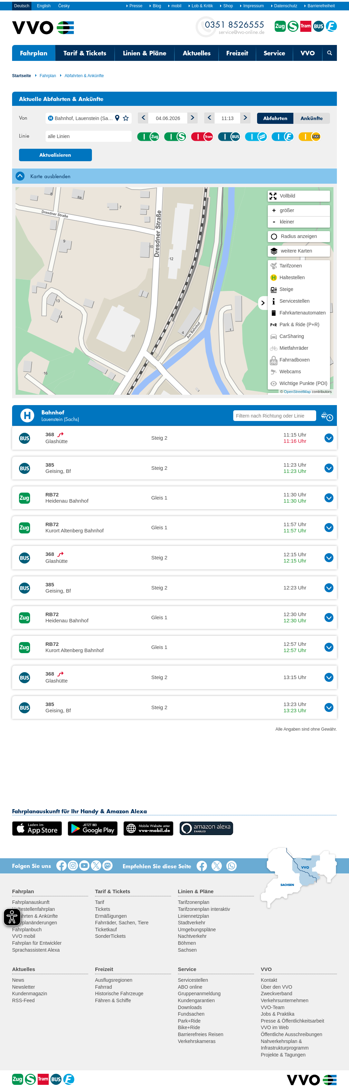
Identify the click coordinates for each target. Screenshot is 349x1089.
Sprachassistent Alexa (36, 950)
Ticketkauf (106, 929)
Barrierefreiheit (319, 5)
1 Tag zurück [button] (141, 116)
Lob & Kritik (200, 5)
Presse (134, 5)
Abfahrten (275, 118)
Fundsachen (191, 1014)
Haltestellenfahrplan (33, 909)
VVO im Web (275, 1027)
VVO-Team (272, 1007)
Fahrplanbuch (27, 929)
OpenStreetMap (297, 392)
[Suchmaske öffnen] (329, 53)
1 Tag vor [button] (191, 116)
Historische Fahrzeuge (119, 993)
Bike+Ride (189, 1027)
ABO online (190, 987)
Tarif (99, 902)
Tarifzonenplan (193, 902)
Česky (63, 5)
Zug (148, 136)
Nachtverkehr (192, 936)
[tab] (174, 176)
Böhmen (187, 943)
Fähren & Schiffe (113, 1000)
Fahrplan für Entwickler (37, 943)
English (43, 5)
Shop (226, 5)
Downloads (190, 1007)
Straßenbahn (202, 136)
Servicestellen (193, 980)
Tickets (102, 909)
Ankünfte (312, 118)
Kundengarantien (196, 1000)
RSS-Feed (23, 1000)
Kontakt (269, 980)
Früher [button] (208, 116)
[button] (117, 118)
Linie (24, 135)
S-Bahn (175, 136)
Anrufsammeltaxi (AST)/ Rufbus (309, 136)
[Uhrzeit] (227, 118)
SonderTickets (110, 936)
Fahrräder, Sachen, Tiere (122, 922)
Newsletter (23, 987)
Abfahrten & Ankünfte (81, 75)
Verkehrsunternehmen (285, 1000)
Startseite (21, 75)
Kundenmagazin (29, 993)
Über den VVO (276, 987)
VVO (308, 52)
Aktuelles (197, 52)
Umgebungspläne (197, 929)
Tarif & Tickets (85, 52)
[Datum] (167, 118)
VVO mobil (23, 936)
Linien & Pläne (144, 52)
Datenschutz (284, 5)
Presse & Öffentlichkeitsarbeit (292, 1021)
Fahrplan (33, 52)
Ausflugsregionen (113, 980)
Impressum (251, 5)
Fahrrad (103, 987)
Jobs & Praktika (277, 1014)
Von (23, 118)
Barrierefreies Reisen (201, 1034)
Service (274, 52)
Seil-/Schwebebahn (256, 136)
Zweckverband (276, 993)
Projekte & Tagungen (283, 1055)
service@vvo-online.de (234, 27)
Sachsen (187, 950)
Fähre (282, 136)
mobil (174, 5)
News (18, 980)
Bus (229, 136)
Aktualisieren (55, 155)
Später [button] (243, 116)
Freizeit (237, 52)
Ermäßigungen (111, 916)
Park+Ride (189, 1021)
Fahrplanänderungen (34, 922)
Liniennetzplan (193, 916)
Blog (155, 5)
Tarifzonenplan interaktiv (204, 909)
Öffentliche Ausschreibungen (291, 1034)
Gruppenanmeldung (199, 993)
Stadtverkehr (191, 922)
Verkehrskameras (197, 1041)
